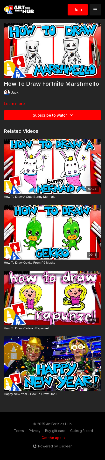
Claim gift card (81, 431)
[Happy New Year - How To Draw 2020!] (52, 394)
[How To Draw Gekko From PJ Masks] (52, 262)
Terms (19, 431)
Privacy (35, 431)
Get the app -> (54, 438)
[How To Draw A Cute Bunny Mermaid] (52, 196)
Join (77, 9)
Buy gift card (55, 431)
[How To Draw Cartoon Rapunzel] (52, 328)
